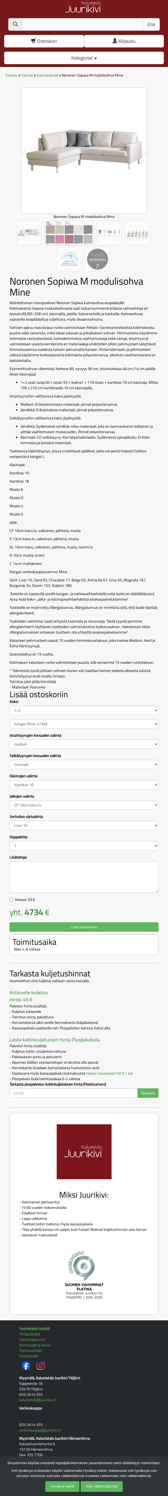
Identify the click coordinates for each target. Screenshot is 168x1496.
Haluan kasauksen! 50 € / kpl (109, 1073)
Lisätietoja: (18, 857)
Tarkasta (148, 1093)
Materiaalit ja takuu (34, 1345)
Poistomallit (28, 1356)
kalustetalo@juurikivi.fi (37, 1400)
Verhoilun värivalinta (26, 816)
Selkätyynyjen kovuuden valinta (35, 755)
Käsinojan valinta (23, 776)
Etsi (151, 24)
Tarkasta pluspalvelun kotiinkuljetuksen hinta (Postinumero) (58, 1084)
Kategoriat (84, 57)
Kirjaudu (124, 41)
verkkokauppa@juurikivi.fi (40, 1430)
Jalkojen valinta (22, 796)
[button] (21, 148)
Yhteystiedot (29, 1334)
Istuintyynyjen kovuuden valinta (35, 735)
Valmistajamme (32, 1339)
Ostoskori (44, 41)
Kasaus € (25, 899)
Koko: (14, 701)
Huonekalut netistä (34, 1328)
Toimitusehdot (30, 1350)
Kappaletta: (19, 837)
